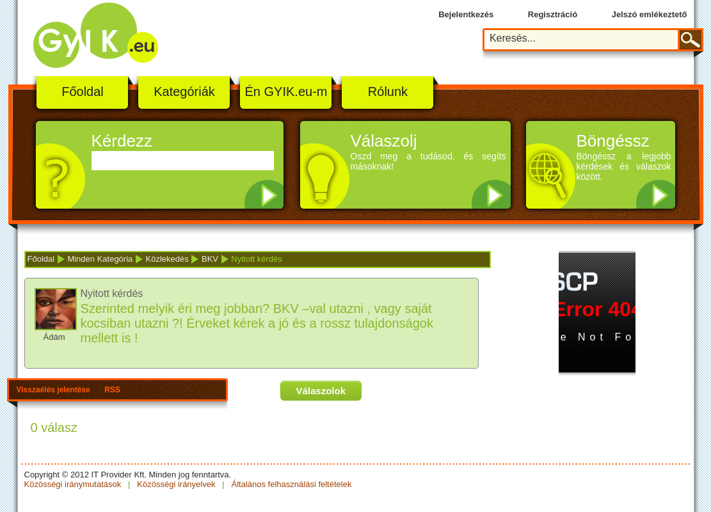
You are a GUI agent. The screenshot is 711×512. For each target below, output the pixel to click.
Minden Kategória (99, 259)
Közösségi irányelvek (176, 484)
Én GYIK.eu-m (286, 91)
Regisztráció (552, 14)
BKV (210, 259)
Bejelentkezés (465, 14)
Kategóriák (184, 91)
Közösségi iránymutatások (74, 484)
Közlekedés (167, 259)
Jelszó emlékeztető (649, 14)
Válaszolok (321, 390)
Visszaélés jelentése (53, 389)
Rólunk (388, 91)
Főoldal (82, 91)
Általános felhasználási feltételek (290, 484)
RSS (112, 389)
